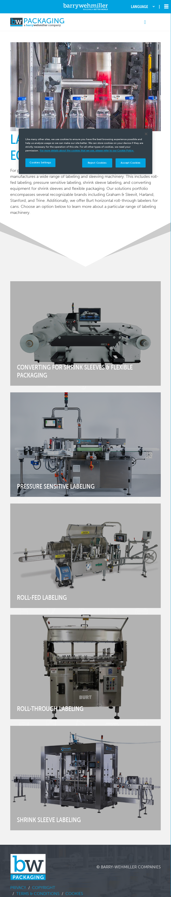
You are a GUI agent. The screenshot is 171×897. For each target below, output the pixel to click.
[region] (85, 151)
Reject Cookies (97, 162)
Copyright (43, 887)
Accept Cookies (130, 162)
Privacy (18, 887)
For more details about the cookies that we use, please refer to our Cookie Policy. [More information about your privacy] (87, 150)
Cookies (74, 893)
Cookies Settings (40, 162)
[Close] (146, 134)
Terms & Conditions (37, 893)
